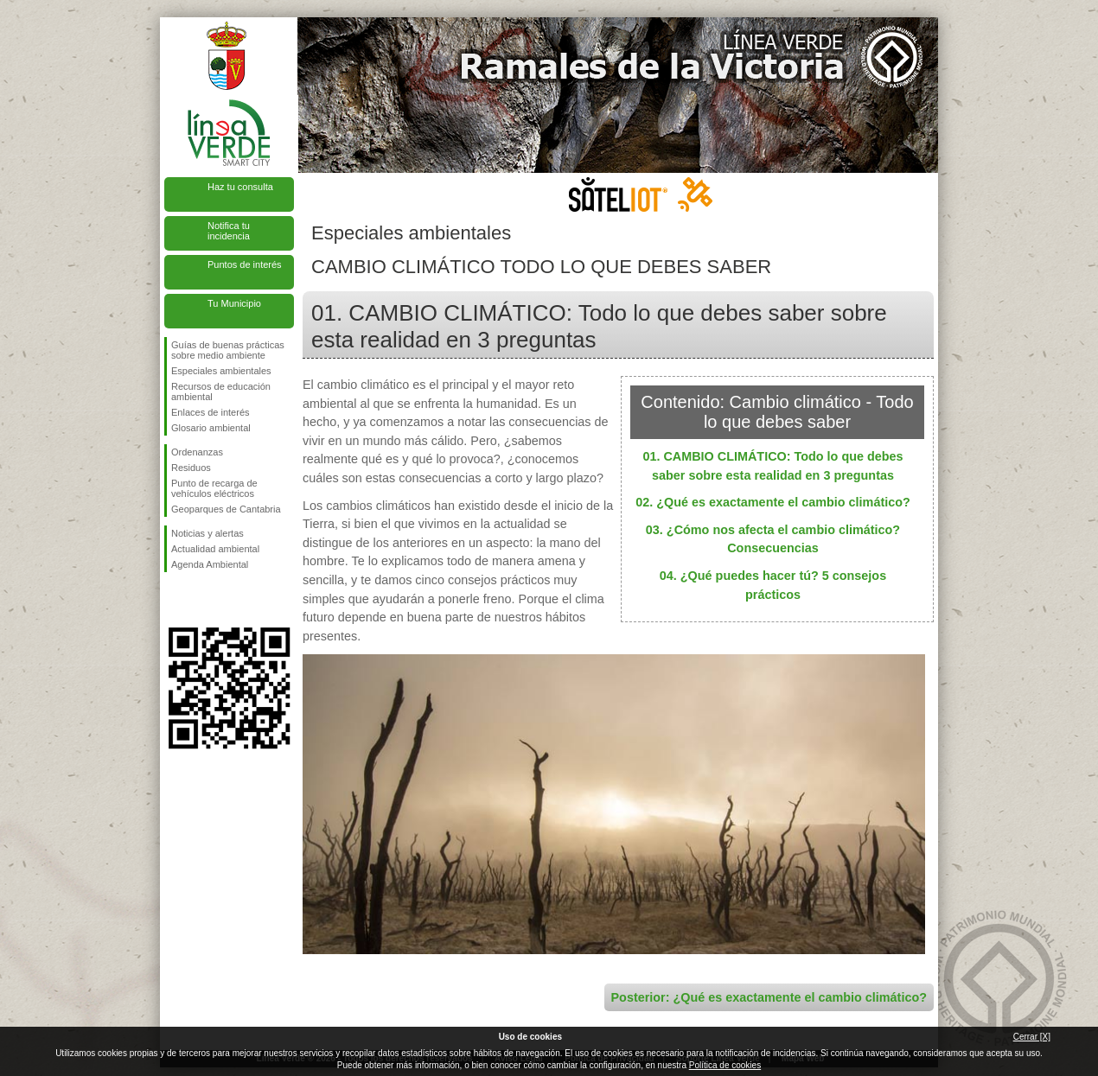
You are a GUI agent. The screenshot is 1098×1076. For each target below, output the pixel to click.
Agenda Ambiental (209, 564)
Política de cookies (725, 1065)
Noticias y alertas (207, 533)
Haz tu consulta (240, 186)
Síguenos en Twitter (203, 599)
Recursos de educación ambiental (221, 391)
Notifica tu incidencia (228, 230)
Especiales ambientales (221, 371)
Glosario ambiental (211, 428)
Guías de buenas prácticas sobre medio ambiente (227, 350)
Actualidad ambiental (215, 549)
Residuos (191, 467)
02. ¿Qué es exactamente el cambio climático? (772, 502)
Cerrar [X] (1031, 1036)
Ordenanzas (197, 452)
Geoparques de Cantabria (226, 509)
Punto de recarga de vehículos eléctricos (214, 488)
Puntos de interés (244, 264)
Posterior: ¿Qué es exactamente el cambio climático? (769, 997)
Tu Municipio (234, 303)
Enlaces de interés (210, 412)
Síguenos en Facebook (174, 599)
